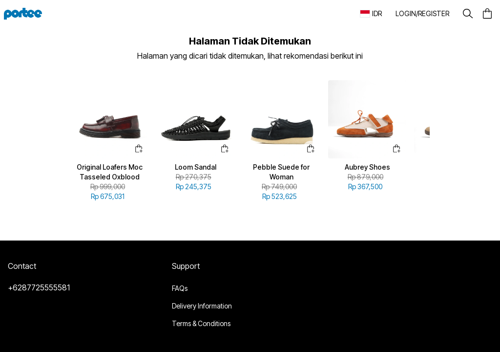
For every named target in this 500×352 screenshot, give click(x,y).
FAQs (180, 288)
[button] (422, 13)
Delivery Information (202, 306)
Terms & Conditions (201, 323)
